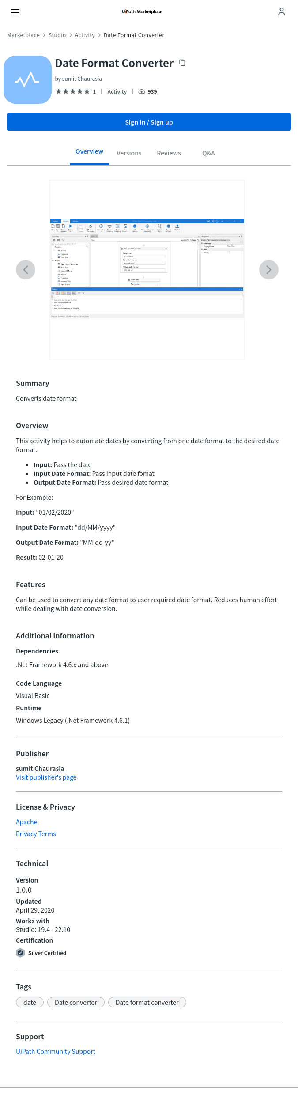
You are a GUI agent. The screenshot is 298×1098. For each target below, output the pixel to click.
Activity (85, 34)
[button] (30, 1002)
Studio (57, 34)
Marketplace (23, 34)
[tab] (89, 154)
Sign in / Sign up (149, 121)
